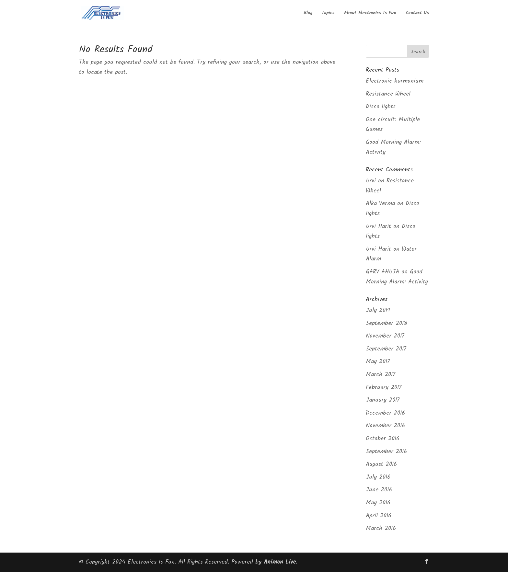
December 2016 (385, 413)
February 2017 (383, 387)
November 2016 (385, 425)
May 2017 (378, 361)
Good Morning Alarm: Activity (397, 277)
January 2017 (382, 400)
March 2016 (381, 528)
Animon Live (280, 562)
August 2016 (381, 464)
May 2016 (378, 503)
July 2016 (378, 477)
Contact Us (417, 14)
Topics (328, 14)
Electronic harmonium (394, 81)
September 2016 (386, 451)
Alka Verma (380, 203)
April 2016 (378, 516)
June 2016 (379, 490)
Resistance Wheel (388, 94)
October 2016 (382, 438)
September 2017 (386, 349)
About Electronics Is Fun (370, 14)
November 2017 (385, 336)
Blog (308, 14)
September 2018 (386, 323)
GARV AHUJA (382, 272)
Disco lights (381, 106)
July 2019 (378, 310)
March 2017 (380, 374)
